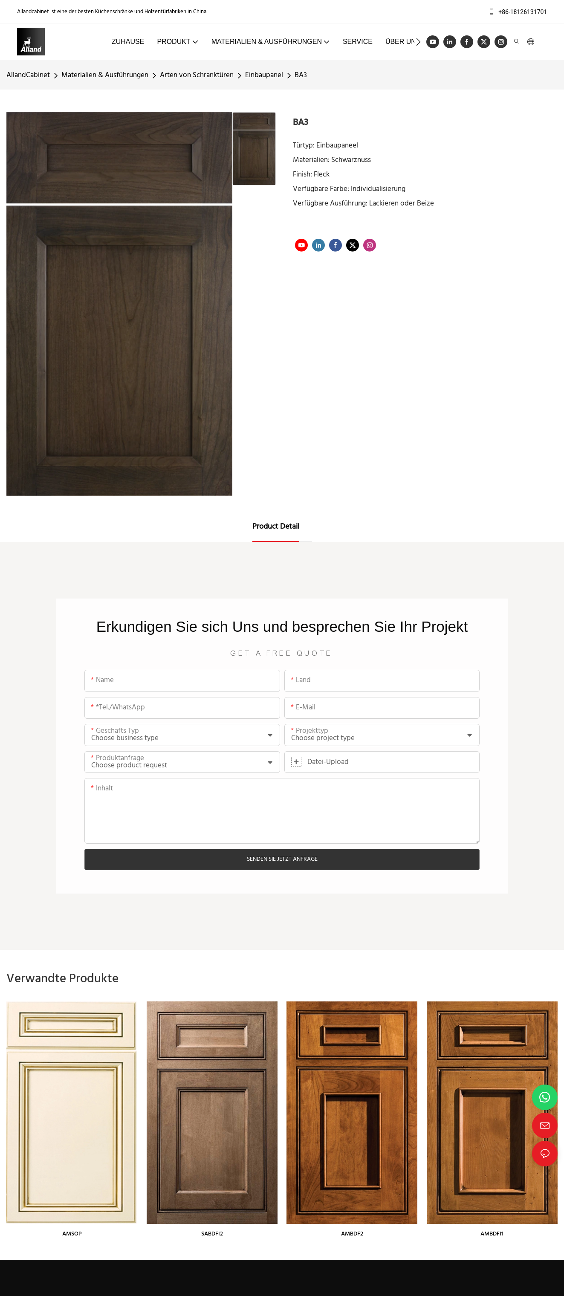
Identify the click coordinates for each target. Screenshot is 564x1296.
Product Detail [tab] (275, 527)
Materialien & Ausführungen (104, 75)
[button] (418, 42)
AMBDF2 (352, 1233)
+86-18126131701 (517, 12)
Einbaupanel (264, 75)
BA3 (301, 75)
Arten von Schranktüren (197, 75)
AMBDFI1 (491, 1233)
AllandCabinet (28, 75)
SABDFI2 (212, 1233)
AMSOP (72, 1233)
